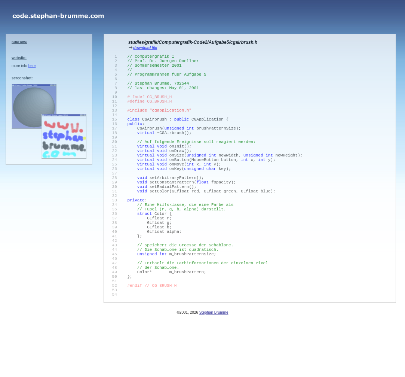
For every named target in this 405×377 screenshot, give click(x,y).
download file (145, 48)
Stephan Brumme (213, 373)
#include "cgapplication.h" (159, 124)
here (32, 66)
